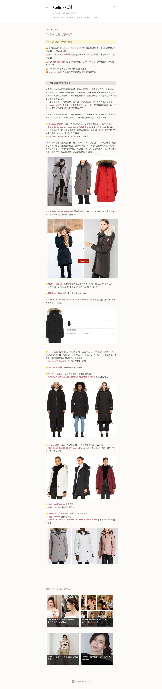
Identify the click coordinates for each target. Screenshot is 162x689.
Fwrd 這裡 (54, 445)
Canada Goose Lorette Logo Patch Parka (69, 127)
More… (96, 17)
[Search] (114, 6)
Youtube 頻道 (55, 72)
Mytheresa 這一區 (57, 284)
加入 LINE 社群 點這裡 (70, 47)
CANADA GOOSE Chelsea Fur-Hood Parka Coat (72, 520)
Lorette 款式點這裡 (57, 361)
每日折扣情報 (57, 573)
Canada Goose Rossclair (60, 211)
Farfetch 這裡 (55, 367)
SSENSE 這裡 (54, 374)
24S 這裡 (53, 352)
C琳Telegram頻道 (61, 54)
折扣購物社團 (59, 61)
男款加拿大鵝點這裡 (57, 293)
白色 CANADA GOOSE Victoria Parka (66, 448)
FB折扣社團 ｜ (59, 17)
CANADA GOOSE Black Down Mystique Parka (71, 377)
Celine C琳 (63, 7)
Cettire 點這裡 (56, 124)
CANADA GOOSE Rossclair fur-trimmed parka (72, 299)
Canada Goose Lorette (60, 136)
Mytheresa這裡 (53, 105)
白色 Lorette (54, 517)
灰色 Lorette (54, 507)
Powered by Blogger (81, 681)
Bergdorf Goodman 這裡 (61, 513)
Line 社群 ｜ (71, 17)
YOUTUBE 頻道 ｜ (84, 17)
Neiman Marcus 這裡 (59, 504)
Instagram (54, 68)
